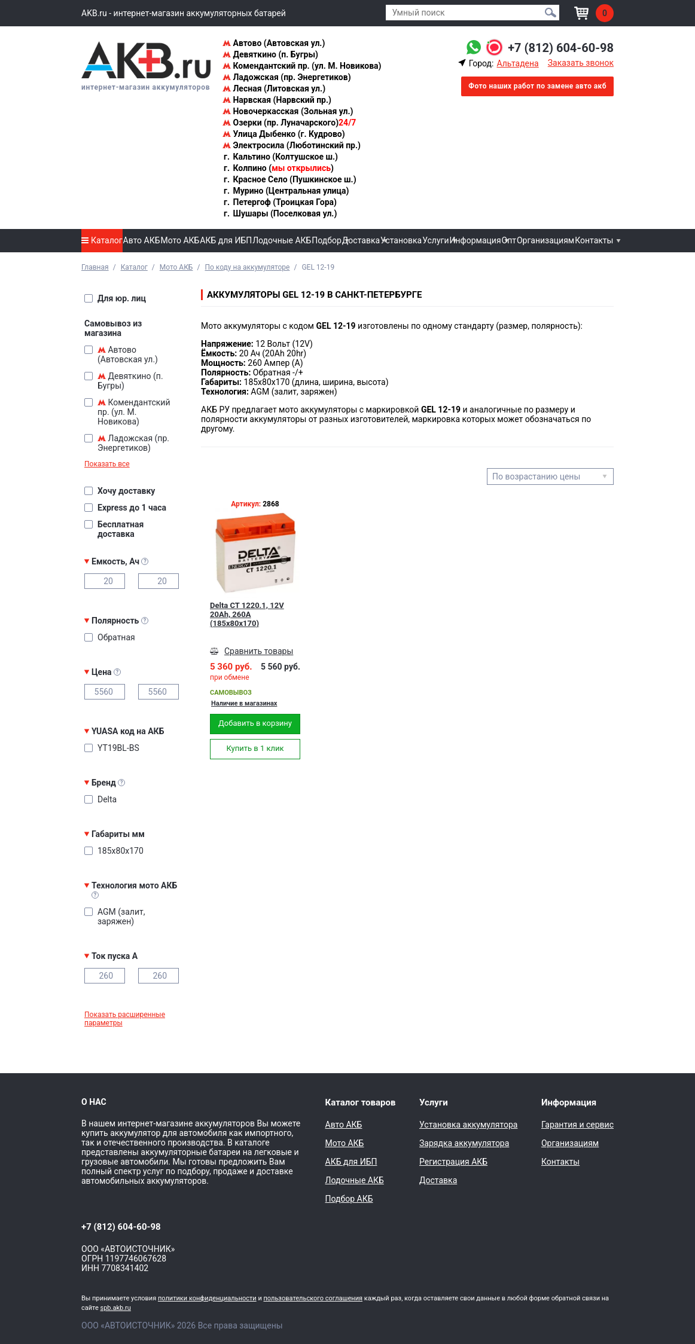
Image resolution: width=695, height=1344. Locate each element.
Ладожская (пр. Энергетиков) (286, 77)
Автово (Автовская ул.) (273, 43)
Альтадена (517, 63)
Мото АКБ (179, 240)
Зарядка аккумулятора (464, 1143)
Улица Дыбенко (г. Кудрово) (283, 134)
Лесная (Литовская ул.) (273, 88)
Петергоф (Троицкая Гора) (279, 202)
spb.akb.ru (115, 1308)
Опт (509, 240)
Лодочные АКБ (281, 240)
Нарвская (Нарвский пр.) (276, 100)
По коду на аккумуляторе (247, 267)
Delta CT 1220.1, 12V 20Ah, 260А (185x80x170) (247, 614)
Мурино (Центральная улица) (285, 191)
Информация (475, 240)
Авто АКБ (141, 240)
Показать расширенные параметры (124, 1018)
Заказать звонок (581, 63)
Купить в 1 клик (255, 748)
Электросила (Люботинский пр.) (291, 145)
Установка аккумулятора (468, 1124)
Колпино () (278, 168)
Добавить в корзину (255, 723)
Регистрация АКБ (453, 1161)
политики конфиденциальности (207, 1298)
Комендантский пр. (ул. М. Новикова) (301, 66)
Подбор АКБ (349, 1199)
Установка (401, 240)
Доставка (361, 240)
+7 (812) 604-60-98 (561, 48)
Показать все (107, 464)
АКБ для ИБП (226, 240)
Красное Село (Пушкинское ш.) (289, 179)
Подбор (327, 240)
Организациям (545, 240)
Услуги (435, 240)
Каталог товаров (360, 1102)
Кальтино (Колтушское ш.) (280, 156)
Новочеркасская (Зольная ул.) (287, 111)
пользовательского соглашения (312, 1298)
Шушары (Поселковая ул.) (279, 213)
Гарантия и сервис (577, 1124)
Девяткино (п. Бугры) (270, 54)
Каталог (101, 240)
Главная (95, 267)
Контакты (594, 240)
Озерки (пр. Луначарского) (289, 122)
